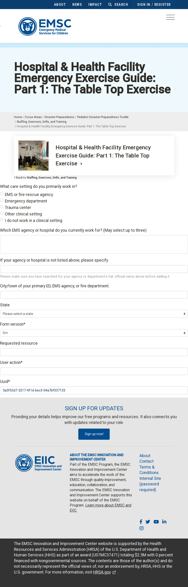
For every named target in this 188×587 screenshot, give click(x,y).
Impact (95, 5)
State (5, 305)
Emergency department (26, 201)
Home (18, 117)
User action (11, 362)
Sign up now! (94, 434)
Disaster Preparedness (59, 117)
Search (118, 5)
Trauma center (18, 207)
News (77, 5)
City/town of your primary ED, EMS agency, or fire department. (54, 286)
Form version (12, 324)
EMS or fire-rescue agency (29, 194)
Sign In (143, 5)
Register (162, 5)
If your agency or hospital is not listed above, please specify (54, 260)
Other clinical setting (23, 214)
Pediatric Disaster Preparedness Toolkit (103, 117)
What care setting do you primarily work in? (38, 186)
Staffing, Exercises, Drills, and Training (41, 121)
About (60, 5)
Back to (46, 177)
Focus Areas (33, 117)
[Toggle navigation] (170, 18)
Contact (146, 461)
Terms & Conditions (149, 470)
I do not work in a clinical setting (33, 220)
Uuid (5, 381)
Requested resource (19, 343)
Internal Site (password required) (150, 484)
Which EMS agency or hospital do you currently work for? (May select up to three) (73, 230)
